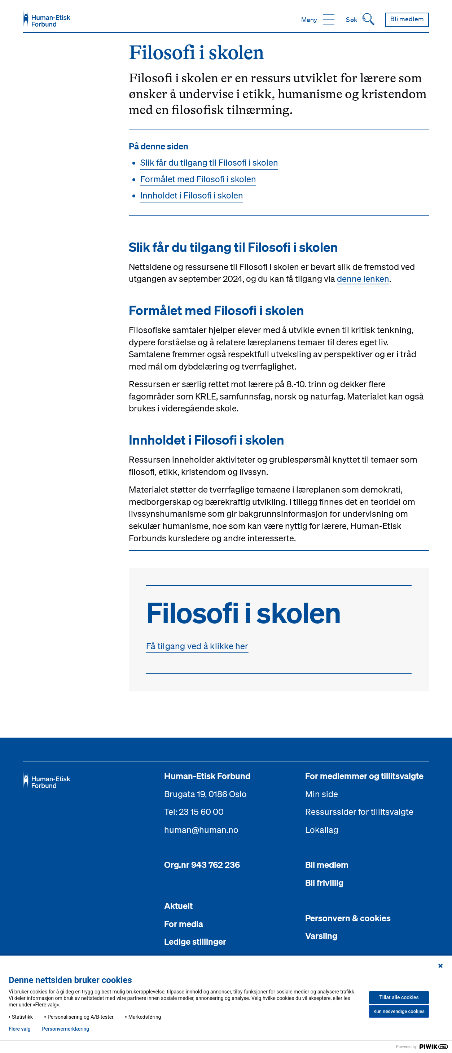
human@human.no (201, 830)
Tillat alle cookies (398, 997)
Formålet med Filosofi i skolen (198, 179)
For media (183, 923)
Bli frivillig (324, 882)
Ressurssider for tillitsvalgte (359, 812)
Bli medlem (326, 864)
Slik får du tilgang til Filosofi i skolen (209, 162)
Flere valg (19, 1029)
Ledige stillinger (195, 941)
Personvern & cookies (348, 918)
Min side (321, 794)
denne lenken (363, 279)
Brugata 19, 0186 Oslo (205, 794)
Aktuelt (178, 905)
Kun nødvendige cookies (399, 1011)
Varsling (321, 935)
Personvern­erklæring (65, 1029)
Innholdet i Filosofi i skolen (191, 195)
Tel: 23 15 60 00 (194, 812)
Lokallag (321, 830)
